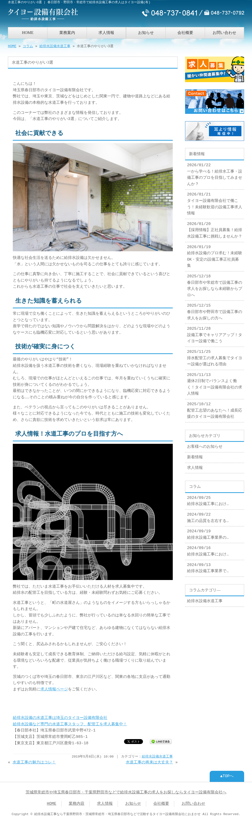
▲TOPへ (227, 775)
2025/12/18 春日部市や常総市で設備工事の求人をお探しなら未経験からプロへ (214, 284)
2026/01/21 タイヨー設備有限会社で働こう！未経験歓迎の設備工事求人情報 (214, 202)
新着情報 (195, 455)
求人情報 (106, 32)
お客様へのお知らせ (204, 444)
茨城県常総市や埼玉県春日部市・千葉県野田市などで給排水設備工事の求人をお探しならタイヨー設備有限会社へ (126, 792)
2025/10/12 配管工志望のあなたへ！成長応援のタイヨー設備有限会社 (214, 408)
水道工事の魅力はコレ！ (34, 762)
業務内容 (76, 803)
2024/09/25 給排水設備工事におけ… (208, 499)
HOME (27, 32)
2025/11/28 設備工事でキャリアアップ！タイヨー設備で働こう (214, 333)
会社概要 (185, 32)
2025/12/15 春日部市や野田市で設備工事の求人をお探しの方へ (214, 310)
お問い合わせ (224, 32)
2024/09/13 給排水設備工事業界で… (208, 566)
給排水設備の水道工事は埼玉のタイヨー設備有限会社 (60, 717)
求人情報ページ (54, 689)
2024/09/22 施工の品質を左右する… (208, 516)
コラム (28, 46)
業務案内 (67, 32)
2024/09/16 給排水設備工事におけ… (208, 549)
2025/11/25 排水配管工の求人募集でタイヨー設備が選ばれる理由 (214, 356)
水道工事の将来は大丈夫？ (149, 762)
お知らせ (146, 32)
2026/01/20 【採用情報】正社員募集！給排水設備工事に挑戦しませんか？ (214, 228)
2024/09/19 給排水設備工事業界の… (208, 532)
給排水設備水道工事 (54, 46)
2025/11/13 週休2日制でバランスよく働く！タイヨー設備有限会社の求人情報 (214, 382)
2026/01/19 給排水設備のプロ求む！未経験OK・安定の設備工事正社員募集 (214, 254)
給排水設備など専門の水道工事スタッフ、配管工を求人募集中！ (70, 724)
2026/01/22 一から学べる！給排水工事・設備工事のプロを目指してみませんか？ (214, 173)
